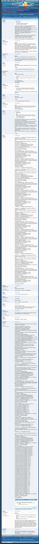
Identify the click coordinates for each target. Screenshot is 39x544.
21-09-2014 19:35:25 (17, 285)
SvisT (3, 135)
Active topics (27, 7)
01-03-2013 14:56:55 (17, 20)
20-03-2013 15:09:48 (17, 84)
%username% (5, 53)
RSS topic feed (34, 18)
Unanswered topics (34, 7)
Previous (7, 16)
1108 (6, 44)
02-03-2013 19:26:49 (17, 71)
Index (7, 0)
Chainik (3, 285)
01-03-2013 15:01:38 (17, 40)
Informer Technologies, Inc (35, 542)
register (31, 16)
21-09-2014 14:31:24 (17, 135)
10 (15, 16)
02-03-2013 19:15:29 (17, 62)
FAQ (6, 11)
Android (22, 9)
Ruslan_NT (4, 321)
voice (3, 62)
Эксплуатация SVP (14, 14)
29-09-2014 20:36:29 (17, 310)
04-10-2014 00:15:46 (17, 321)
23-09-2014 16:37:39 (17, 296)
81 (5, 57)
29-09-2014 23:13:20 (17, 317)
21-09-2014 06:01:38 (17, 94)
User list (11, 0)
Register (20, 0)
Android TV (27, 9)
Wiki (3, 0)
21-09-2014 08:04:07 (17, 110)
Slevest (3, 20)
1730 (6, 289)
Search (15, 0)
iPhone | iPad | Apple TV (13, 9)
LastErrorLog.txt (17, 69)
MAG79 (3, 40)
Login (24, 0)
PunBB (28, 542)
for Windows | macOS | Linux (9, 10)
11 (18, 16)
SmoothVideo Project (8, 3)
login (28, 16)
